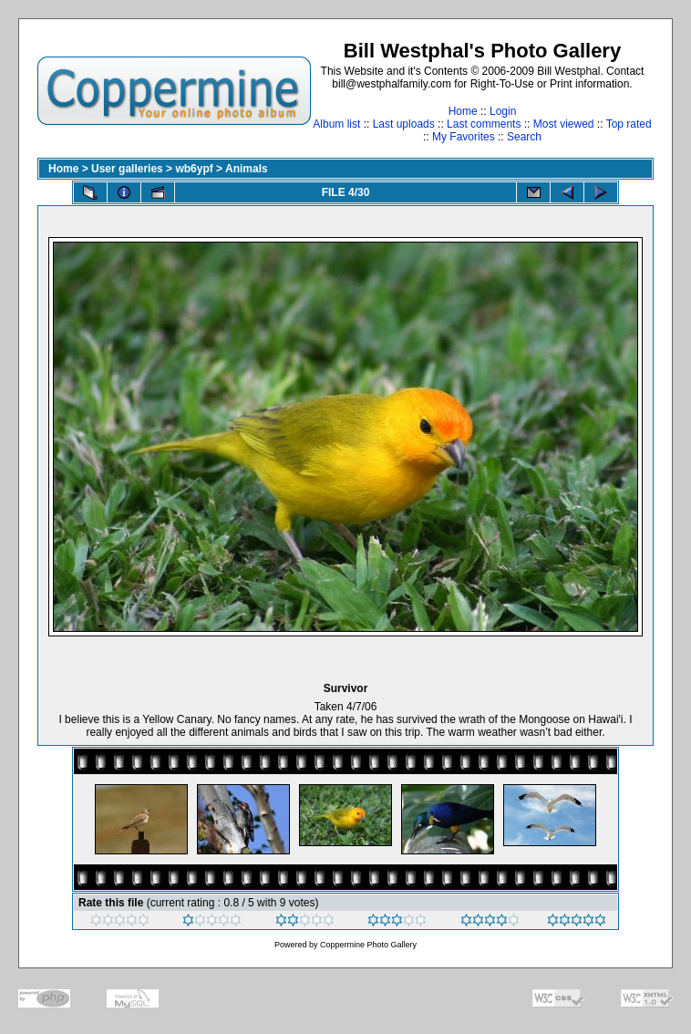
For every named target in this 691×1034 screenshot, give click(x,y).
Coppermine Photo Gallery (368, 944)
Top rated (629, 124)
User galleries (127, 168)
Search (524, 136)
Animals (246, 168)
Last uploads (404, 124)
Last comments (484, 124)
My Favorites (463, 136)
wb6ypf (193, 168)
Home (463, 111)
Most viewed (563, 124)
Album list (336, 124)
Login (503, 111)
